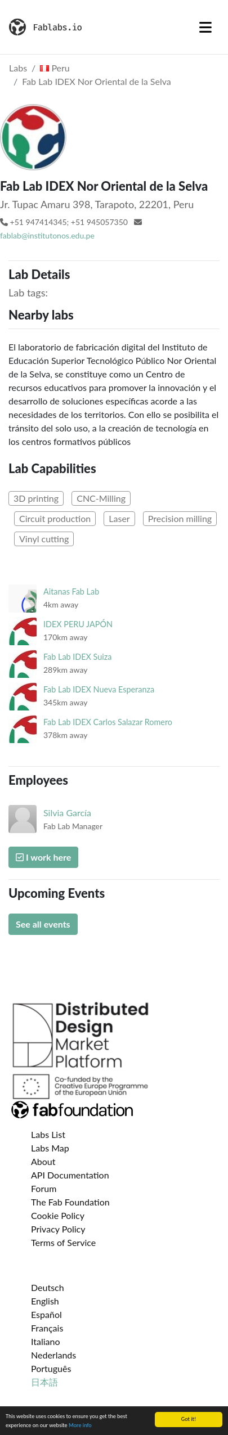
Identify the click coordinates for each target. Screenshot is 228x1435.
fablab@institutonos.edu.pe (47, 235)
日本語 (44, 1381)
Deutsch (47, 1287)
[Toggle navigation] (205, 27)
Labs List (48, 1134)
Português (51, 1368)
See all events (43, 924)
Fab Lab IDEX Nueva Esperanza (98, 689)
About (43, 1161)
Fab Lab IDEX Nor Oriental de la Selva (96, 81)
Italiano (45, 1341)
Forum (43, 1188)
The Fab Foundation (70, 1201)
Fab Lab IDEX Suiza (77, 657)
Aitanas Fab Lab (71, 591)
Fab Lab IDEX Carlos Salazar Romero (107, 722)
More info (80, 1425)
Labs (18, 67)
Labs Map (50, 1147)
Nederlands (53, 1354)
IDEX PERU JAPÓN (78, 624)
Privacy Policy (58, 1228)
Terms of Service (63, 1242)
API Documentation (70, 1174)
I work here (43, 857)
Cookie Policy (57, 1215)
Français (47, 1327)
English (45, 1300)
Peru (54, 67)
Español (46, 1314)
